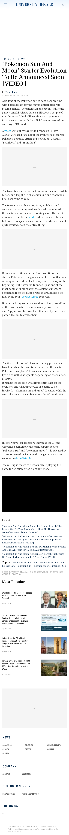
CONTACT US (26, 774)
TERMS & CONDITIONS (30, 794)
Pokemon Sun (24, 565)
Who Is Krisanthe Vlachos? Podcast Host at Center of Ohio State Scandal (17, 595)
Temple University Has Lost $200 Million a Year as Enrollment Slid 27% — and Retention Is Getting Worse (16, 665)
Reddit (32, 217)
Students (29, 745)
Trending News (14, 59)
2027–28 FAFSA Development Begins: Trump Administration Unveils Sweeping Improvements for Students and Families (15, 619)
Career (28, 749)
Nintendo (55, 565)
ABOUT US (6, 774)
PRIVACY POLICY (8, 794)
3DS (64, 565)
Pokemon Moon (41, 565)
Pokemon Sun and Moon (25, 562)
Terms (39, 829)
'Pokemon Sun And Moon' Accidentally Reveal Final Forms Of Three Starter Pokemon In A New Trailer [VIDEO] (33, 555)
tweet (7, 131)
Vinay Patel (11, 91)
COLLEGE (50, 749)
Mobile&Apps (30, 296)
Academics (7, 745)
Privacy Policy (16, 832)
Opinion (5, 753)
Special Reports (54, 745)
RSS (4, 814)
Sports (5, 749)
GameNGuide (23, 458)
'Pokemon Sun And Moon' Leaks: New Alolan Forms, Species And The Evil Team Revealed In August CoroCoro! (34, 548)
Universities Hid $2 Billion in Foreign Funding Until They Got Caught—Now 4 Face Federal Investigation (15, 642)
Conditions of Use (52, 829)
